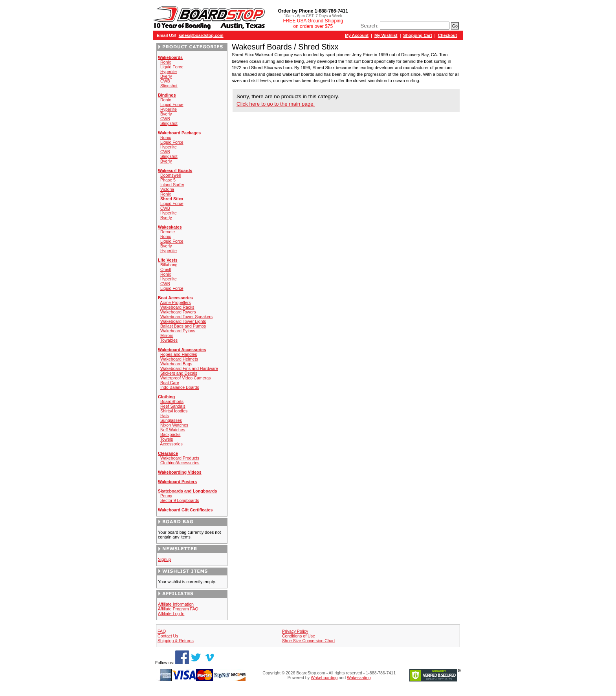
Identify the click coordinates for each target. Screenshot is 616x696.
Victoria (167, 189)
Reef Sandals (172, 406)
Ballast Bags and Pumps (183, 326)
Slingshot (169, 85)
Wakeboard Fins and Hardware (189, 368)
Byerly (166, 76)
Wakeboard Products (179, 458)
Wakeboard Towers (178, 312)
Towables (169, 340)
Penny (166, 495)
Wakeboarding (324, 677)
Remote (167, 231)
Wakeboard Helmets (179, 359)
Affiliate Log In (171, 613)
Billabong (169, 264)
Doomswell (170, 175)
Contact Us (168, 636)
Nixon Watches (174, 425)
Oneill (165, 269)
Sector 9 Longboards (179, 500)
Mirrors (166, 335)
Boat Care (169, 382)
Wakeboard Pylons (177, 330)
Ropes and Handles (178, 354)
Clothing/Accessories (180, 462)
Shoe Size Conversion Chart (308, 640)
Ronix (165, 62)
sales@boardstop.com (201, 35)
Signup (164, 559)
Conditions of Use (298, 636)
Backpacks (170, 434)
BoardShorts (171, 401)
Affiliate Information (176, 604)
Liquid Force (171, 66)
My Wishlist (386, 35)
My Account (356, 35)
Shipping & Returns (176, 640)
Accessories (171, 443)
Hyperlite (168, 71)
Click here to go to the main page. (275, 104)
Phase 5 (168, 180)
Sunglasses (171, 420)
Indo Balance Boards (179, 387)
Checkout (447, 35)
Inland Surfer (172, 184)
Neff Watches (172, 429)
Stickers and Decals (178, 373)
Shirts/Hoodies (173, 410)
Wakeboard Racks (177, 307)
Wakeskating (359, 677)
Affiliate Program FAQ (178, 608)
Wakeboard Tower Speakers (186, 316)
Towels (166, 439)
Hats (164, 415)
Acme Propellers (175, 302)
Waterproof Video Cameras (185, 377)
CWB (165, 81)
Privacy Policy (295, 631)
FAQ (162, 631)
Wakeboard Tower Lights (183, 321)
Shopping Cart (417, 35)
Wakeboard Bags (176, 363)
